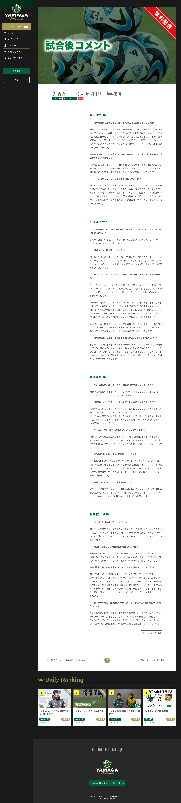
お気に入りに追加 (151, 632)
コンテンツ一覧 (14, 25)
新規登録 (16, 70)
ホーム (8, 31)
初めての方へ (11, 50)
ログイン (16, 79)
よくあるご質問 (12, 57)
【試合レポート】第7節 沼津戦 (153, 660)
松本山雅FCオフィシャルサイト (107, 783)
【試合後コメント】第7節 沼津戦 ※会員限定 (66, 660)
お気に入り (10, 38)
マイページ (10, 44)
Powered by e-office (107, 798)
